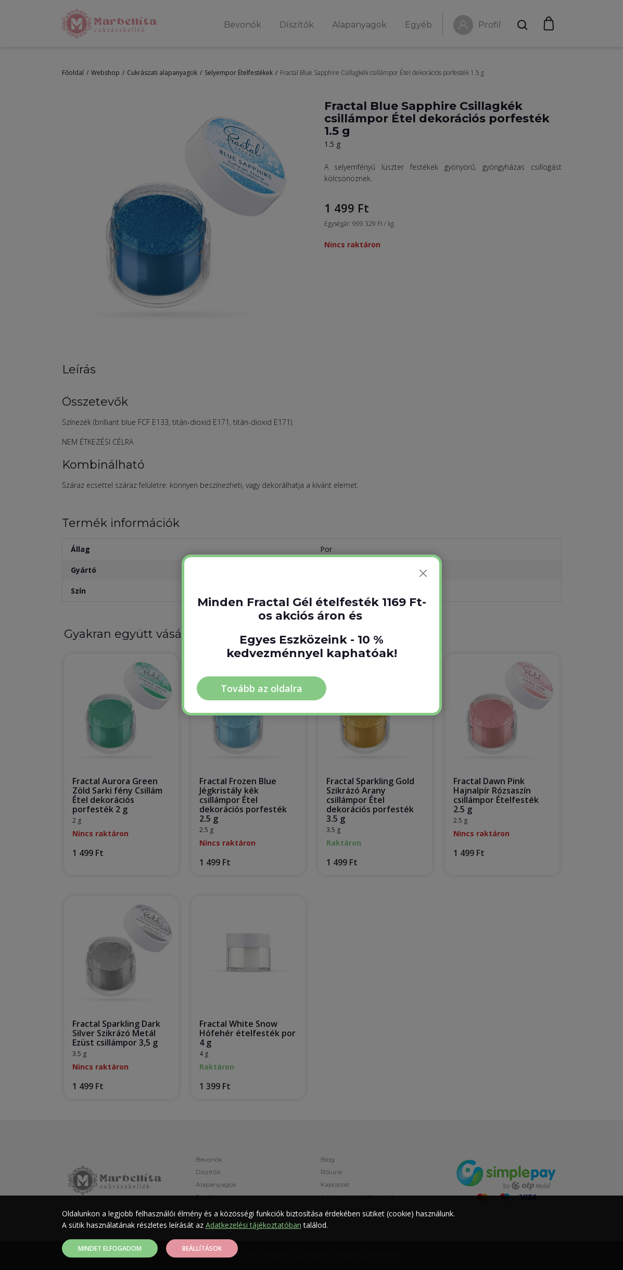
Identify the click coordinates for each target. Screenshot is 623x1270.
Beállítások (202, 1248)
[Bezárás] (423, 573)
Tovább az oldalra (261, 688)
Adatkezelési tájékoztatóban (253, 1225)
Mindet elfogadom (110, 1248)
